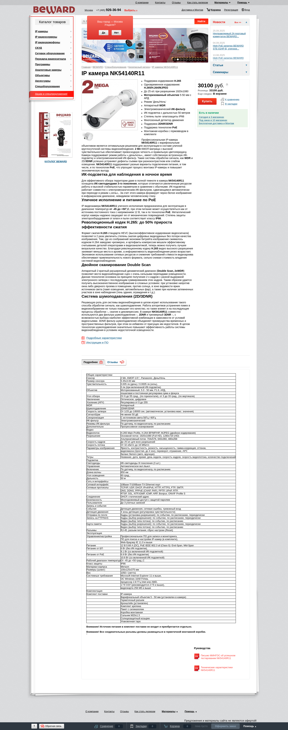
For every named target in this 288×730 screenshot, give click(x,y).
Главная (86, 67)
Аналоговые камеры (48, 69)
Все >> (238, 22)
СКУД (38, 47)
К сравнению (232, 99)
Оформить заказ (225, 726)
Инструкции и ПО (97, 342)
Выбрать (129, 10)
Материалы (221, 2)
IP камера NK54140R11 (165, 67)
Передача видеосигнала (50, 58)
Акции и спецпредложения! (51, 93)
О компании (142, 2)
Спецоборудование (116, 67)
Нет (116, 32)
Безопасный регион (139, 67)
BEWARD (98, 67)
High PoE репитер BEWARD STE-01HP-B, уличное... (228, 47)
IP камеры (41, 31)
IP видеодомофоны (47, 42)
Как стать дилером (197, 2)
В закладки (231, 104)
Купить (207, 101)
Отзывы (176, 2)
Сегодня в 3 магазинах (211, 117)
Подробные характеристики (104, 338)
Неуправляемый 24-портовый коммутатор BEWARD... (229, 35)
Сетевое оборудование (50, 53)
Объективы (42, 75)
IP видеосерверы (46, 36)
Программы (42, 64)
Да (103, 32)
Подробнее (91, 362)
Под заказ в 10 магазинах (213, 120)
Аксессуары (43, 80)
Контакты (160, 2)
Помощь (242, 2)
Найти (201, 21)
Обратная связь (53, 726)
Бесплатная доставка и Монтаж (216, 123)
